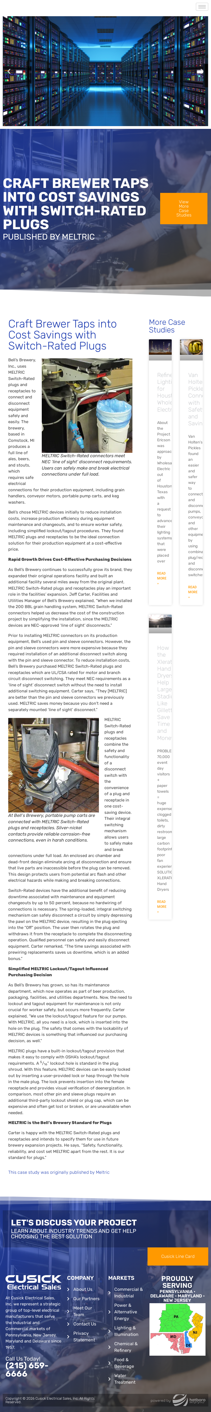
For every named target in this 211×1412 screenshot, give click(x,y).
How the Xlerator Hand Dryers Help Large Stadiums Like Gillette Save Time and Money (169, 692)
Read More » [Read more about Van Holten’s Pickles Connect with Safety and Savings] (193, 592)
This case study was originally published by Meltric (59, 1172)
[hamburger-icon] (202, 7)
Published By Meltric (49, 237)
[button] (8, 71)
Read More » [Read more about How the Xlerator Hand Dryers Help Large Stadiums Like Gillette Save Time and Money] (161, 907)
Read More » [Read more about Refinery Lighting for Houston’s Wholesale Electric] (161, 578)
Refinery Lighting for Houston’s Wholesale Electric (170, 392)
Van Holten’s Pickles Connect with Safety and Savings (199, 399)
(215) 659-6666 (26, 1370)
